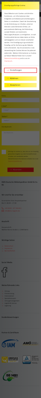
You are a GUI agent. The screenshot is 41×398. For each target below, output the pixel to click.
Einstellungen (16, 70)
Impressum (8, 61)
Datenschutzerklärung (12, 58)
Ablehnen (14, 78)
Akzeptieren (15, 85)
